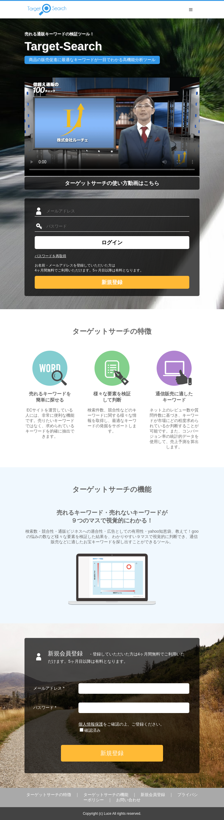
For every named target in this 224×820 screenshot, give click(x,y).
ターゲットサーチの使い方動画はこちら (112, 183)
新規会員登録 (153, 794)
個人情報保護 (90, 724)
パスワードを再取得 (50, 256)
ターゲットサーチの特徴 (48, 794)
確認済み (92, 730)
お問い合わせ (128, 799)
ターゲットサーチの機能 (105, 794)
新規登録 (112, 282)
